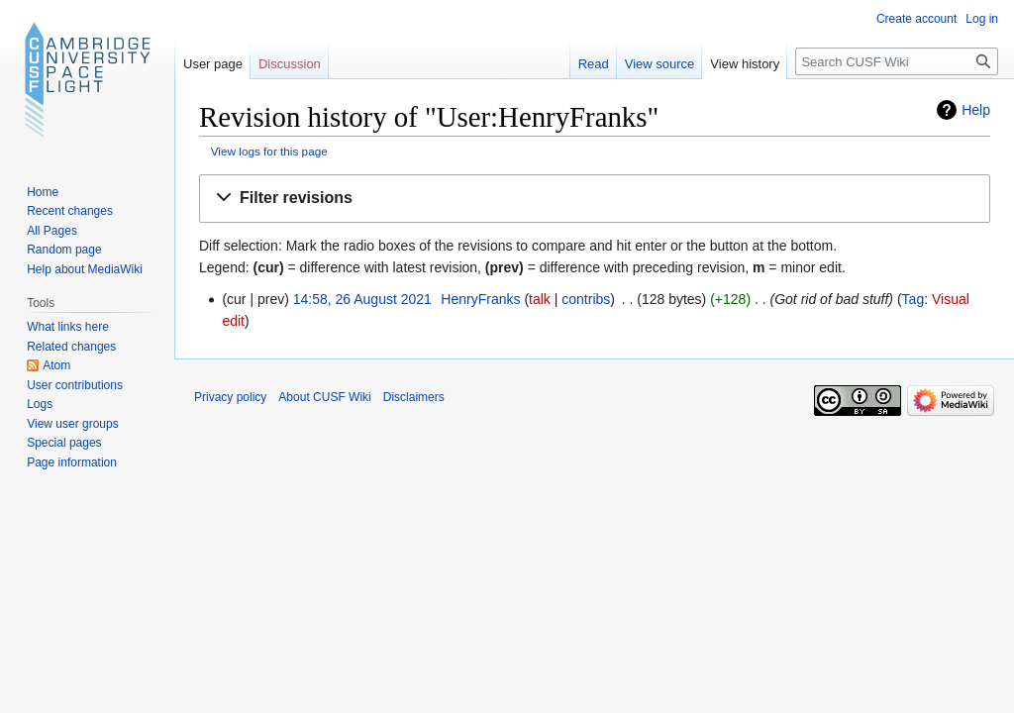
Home (42, 192)
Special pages (64, 443)
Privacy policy (230, 397)
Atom (56, 365)
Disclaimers (414, 397)
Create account (916, 19)
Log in (981, 19)
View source (660, 63)
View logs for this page (269, 151)
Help (976, 110)
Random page (64, 249)
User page (213, 63)
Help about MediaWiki (85, 269)
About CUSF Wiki (324, 397)
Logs (39, 404)
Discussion (289, 63)
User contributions (75, 385)
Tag (913, 299)
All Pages (52, 231)
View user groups (73, 424)
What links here (68, 327)
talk (540, 299)
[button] (594, 198)
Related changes (71, 347)
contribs (585, 299)
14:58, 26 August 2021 (362, 299)
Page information (72, 462)
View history (744, 63)
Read (593, 63)
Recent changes (70, 211)
